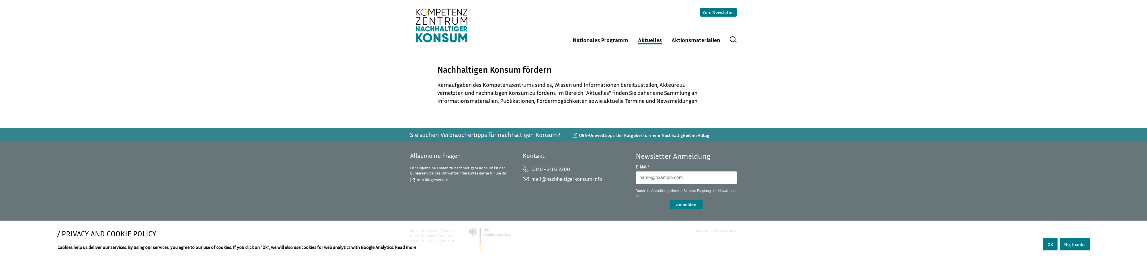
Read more (405, 247)
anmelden (686, 204)
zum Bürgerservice (432, 179)
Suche (733, 40)
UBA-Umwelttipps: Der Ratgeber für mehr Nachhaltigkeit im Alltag (644, 135)
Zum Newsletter (718, 12)
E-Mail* (642, 166)
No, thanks (1074, 244)
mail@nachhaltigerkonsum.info (566, 179)
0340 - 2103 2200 (550, 169)
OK (1050, 244)
